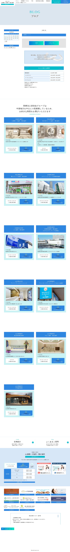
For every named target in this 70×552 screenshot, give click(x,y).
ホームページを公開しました (9, 47)
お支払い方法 (51, 42)
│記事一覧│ (44, 30)
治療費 (36, 42)
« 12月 (5, 41)
